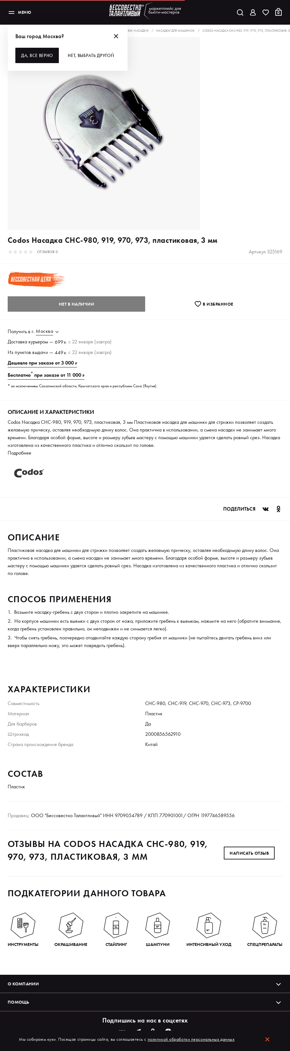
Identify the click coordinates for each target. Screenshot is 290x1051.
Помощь (145, 1002)
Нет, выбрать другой (91, 55)
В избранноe (213, 304)
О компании (145, 984)
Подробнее (19, 452)
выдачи (40, 352)
